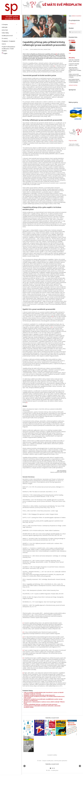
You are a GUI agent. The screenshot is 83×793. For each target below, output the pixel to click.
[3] (52, 140)
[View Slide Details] (29, 776)
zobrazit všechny (73, 85)
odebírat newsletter (75, 16)
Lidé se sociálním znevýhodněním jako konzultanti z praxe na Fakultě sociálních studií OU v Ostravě (43, 693)
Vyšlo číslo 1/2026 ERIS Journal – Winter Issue (74, 60)
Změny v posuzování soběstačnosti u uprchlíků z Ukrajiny (75, 75)
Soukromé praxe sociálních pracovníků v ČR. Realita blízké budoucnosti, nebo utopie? (44, 697)
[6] (26, 402)
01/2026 (72, 40)
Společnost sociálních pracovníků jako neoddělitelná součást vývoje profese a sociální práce (43, 699)
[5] (52, 327)
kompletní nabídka (52, 755)
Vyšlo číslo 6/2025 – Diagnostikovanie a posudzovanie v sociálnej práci (75, 70)
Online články (47, 49)
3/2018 (31, 49)
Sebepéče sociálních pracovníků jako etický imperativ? (39, 695)
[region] (52, 776)
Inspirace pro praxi (38, 49)
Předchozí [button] (24, 775)
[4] (52, 316)
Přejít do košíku (73, 140)
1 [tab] (50, 786)
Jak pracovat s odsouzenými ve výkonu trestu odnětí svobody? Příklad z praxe (44, 702)
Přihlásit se (73, 23)
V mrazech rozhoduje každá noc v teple (74, 64)
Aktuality (72, 58)
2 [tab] (52, 786)
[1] (56, 54)
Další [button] (80, 775)
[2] (54, 66)
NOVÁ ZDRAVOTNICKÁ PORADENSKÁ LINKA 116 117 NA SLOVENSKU (74, 81)
